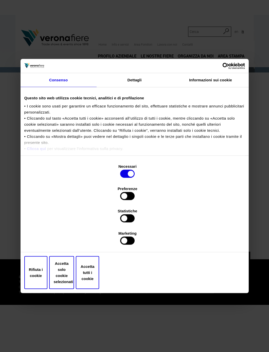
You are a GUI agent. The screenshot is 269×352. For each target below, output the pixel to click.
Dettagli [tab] (135, 123)
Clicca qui (36, 192)
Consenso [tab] (58, 123)
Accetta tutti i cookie (208, 239)
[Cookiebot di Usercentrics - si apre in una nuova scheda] (223, 109)
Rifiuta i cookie (60, 239)
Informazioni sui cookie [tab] (210, 123)
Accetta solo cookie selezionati (134, 239)
